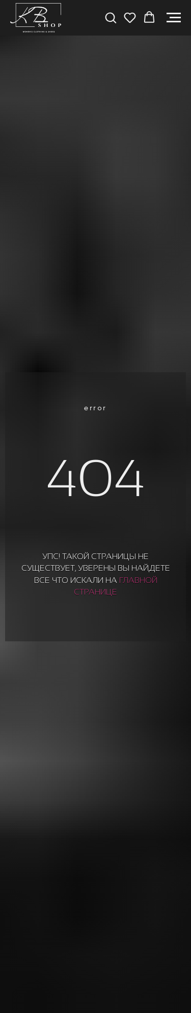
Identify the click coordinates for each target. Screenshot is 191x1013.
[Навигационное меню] (174, 18)
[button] (110, 17)
